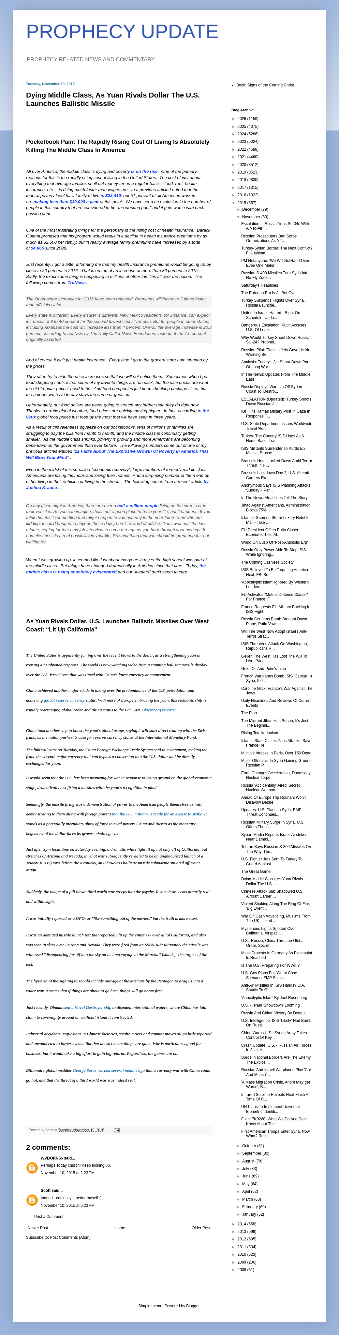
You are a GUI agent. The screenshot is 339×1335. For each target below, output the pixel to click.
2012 (242, 1239)
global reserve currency (64, 700)
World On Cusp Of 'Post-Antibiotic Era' (274, 542)
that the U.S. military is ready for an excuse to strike (157, 814)
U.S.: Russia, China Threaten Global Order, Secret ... (272, 943)
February (250, 1207)
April (246, 1191)
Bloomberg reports (158, 709)
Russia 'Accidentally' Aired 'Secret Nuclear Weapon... (270, 787)
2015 (242, 203)
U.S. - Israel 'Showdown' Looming (270, 1005)
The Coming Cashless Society (267, 562)
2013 (242, 1231)
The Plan (249, 713)
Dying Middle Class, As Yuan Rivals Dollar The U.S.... (272, 881)
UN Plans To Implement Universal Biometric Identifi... (270, 1109)
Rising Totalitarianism (259, 733)
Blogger (192, 1306)
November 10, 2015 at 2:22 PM (68, 1173)
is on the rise (144, 171)
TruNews (77, 282)
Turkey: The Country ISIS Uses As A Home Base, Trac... (272, 438)
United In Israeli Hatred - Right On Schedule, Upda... (270, 315)
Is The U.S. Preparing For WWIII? (270, 965)
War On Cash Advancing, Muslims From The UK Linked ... (276, 918)
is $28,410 (111, 195)
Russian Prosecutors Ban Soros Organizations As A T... (269, 238)
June (247, 1176)
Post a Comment (48, 1216)
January (249, 1214)
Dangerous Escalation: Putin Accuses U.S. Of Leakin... (273, 327)
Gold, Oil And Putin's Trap (263, 668)
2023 (242, 141)
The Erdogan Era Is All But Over (269, 293)
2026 (242, 118)
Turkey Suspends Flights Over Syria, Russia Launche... (273, 302)
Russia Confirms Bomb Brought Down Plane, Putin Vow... (274, 621)
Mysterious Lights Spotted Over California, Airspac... (268, 930)
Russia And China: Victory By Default (273, 1013)
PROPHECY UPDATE (122, 31)
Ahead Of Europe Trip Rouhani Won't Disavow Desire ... (273, 799)
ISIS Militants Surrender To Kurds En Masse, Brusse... (273, 450)
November (251, 217)
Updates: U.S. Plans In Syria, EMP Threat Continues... (271, 812)
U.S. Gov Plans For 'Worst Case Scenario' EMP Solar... (269, 975)
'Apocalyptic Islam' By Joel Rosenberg (274, 997)
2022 (242, 149)
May (246, 1184)
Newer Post (38, 1228)
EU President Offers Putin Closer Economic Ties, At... (269, 532)
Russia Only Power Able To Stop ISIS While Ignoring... (273, 552)
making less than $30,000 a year (66, 201)
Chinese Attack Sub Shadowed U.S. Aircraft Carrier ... (272, 893)
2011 (242, 1247)
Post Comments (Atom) (70, 1237)
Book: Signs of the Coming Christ (265, 85)
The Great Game (256, 871)
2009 (242, 1262)
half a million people (138, 505)
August (249, 1161)
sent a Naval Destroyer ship (87, 1007)
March (248, 1199)
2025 (242, 126)
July (246, 1168)
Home (120, 1228)
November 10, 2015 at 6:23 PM (68, 1205)
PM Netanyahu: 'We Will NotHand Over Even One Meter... (275, 262)
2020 (242, 164)
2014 (242, 1224)
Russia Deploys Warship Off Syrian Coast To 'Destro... (271, 389)
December (251, 209)
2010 (242, 1254)
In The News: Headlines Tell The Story (274, 497)
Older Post (201, 1228)
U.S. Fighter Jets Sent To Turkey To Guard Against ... (271, 861)
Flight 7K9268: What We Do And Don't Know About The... (274, 1121)
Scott (46, 1190)
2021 (242, 157)
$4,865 (37, 248)
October (249, 1146)
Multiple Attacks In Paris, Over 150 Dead (276, 753)
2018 (242, 179)
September (252, 1153)
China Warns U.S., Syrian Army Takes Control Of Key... (274, 1035)
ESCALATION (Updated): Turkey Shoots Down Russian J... (276, 401)
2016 (242, 195)
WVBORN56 (52, 1158)
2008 (242, 1269)
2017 (242, 187)
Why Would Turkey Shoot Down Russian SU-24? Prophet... (276, 339)
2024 (242, 134)
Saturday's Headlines (259, 285)
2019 (242, 172)
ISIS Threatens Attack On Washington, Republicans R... (274, 646)
